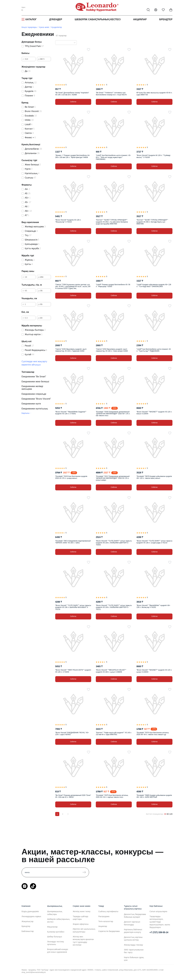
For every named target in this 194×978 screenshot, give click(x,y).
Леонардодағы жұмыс (31, 916)
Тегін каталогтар (105, 921)
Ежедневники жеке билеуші (35, 381)
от (23, 59)
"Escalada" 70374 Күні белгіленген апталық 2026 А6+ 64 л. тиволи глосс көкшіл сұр (152, 733)
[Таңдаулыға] (88, 49)
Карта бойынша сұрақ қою (134, 958)
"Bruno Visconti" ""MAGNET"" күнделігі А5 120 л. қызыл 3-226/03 (154, 671)
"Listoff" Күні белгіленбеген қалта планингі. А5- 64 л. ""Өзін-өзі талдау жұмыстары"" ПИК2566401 (113, 157)
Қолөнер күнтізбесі (55, 932)
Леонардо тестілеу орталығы (55, 943)
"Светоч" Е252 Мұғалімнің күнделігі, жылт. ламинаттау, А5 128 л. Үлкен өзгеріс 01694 (112, 350)
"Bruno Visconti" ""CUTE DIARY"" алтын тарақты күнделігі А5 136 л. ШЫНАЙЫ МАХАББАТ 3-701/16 (73, 607)
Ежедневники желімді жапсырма (32, 387)
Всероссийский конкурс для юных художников (57, 950)
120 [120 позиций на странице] (170, 814)
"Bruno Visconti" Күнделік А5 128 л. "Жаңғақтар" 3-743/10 (68, 221)
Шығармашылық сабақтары (54, 912)
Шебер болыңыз (54, 937)
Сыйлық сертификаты (108, 911)
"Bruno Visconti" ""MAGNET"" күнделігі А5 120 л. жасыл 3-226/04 (154, 413)
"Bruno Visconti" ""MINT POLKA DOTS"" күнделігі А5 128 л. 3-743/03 (73, 671)
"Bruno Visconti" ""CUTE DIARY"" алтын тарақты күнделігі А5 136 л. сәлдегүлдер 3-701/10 (154, 542)
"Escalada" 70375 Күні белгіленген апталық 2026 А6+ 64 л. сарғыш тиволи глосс (112, 796)
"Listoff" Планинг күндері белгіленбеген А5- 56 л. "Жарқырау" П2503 (113, 285)
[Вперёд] (68, 814)
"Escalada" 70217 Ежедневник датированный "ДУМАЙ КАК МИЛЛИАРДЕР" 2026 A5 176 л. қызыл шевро (112, 478)
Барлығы (26, 413)
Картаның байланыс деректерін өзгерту (133, 930)
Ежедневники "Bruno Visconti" (36, 399)
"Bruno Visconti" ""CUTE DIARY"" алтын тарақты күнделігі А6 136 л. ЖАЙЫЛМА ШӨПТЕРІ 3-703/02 (114, 543)
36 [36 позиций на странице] (165, 814)
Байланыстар (28, 931)
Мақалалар (52, 927)
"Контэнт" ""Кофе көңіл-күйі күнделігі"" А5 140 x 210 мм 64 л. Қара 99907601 (113, 733)
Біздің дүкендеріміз (30, 911)
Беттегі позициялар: (155, 814)
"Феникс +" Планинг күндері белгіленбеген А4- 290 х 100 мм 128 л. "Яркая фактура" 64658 (72, 156)
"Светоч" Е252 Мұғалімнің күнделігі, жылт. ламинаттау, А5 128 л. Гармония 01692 (71, 350)
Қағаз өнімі (44, 27)
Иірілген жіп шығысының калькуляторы (84, 930)
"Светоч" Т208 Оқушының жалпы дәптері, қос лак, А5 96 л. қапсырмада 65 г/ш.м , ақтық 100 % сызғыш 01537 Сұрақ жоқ (72, 286)
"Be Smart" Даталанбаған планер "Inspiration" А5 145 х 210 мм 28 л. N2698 (72, 94)
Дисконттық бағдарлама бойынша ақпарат (135, 915)
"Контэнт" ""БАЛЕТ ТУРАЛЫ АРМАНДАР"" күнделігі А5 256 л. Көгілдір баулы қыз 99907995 (152, 222)
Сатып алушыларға (158, 911)
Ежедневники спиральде (34, 394)
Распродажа (103, 916)
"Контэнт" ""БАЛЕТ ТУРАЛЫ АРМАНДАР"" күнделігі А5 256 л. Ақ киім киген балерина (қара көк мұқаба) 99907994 (112, 222)
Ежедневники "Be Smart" (34, 376)
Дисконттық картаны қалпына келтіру (133, 938)
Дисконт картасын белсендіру (132, 923)
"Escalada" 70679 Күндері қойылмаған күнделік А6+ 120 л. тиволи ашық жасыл (154, 477)
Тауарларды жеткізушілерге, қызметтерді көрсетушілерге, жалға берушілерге (160, 921)
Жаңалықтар (27, 921)
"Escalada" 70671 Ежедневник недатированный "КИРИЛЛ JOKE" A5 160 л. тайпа (73, 542)
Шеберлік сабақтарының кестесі (97, 19)
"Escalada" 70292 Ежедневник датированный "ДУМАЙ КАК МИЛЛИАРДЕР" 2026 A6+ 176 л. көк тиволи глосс (113, 414)
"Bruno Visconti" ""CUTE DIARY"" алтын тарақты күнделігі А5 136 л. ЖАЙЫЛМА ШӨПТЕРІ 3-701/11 (114, 607)
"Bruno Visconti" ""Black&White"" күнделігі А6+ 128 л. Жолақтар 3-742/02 (153, 606)
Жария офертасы (81, 924)
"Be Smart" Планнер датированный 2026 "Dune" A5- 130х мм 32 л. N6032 (73, 796)
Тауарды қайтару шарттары (80, 917)
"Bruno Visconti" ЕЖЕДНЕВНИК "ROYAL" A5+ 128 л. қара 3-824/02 (72, 733)
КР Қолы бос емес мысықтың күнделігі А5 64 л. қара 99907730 (154, 94)
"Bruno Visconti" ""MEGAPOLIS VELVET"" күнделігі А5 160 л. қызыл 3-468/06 (111, 671)
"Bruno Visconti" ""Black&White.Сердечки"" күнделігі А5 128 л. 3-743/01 (70, 413)
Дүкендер (55, 19)
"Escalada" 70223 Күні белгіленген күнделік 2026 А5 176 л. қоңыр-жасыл (71, 477)
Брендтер (165, 19)
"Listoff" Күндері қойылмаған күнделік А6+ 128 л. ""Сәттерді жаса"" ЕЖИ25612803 (153, 285)
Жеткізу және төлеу (81, 911)
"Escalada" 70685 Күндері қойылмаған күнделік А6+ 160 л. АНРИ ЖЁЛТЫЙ (154, 796)
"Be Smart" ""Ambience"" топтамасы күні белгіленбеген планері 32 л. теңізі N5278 (111, 94)
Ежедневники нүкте (31, 403)
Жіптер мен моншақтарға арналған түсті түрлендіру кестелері (83, 941)
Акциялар (140, 19)
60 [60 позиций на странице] (168, 814)
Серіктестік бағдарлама (109, 931)
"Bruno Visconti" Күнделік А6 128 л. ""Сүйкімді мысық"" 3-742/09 (153, 156)
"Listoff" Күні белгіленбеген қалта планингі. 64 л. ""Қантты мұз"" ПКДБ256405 (153, 350)
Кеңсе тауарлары (29, 27)
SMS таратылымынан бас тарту (133, 951)
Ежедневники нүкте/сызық (35, 408)
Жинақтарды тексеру (133, 945)
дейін (40, 59)
